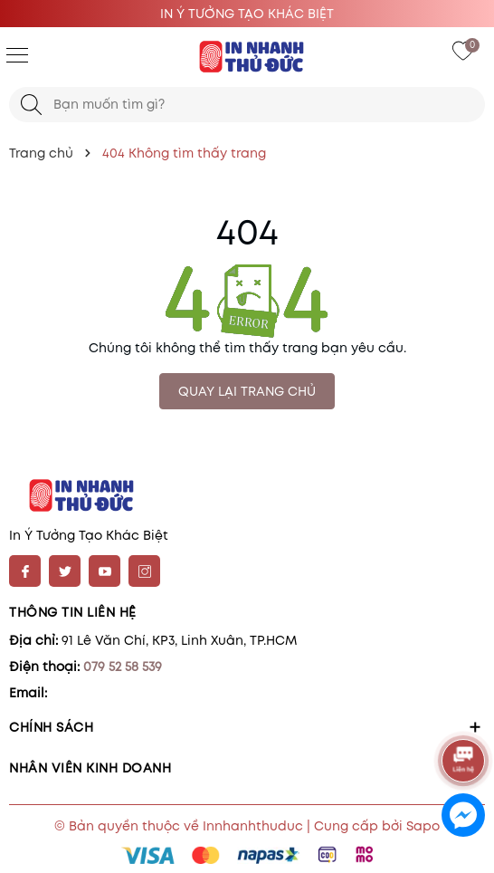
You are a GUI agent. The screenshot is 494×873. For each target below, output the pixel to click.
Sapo (423, 826)
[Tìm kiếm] (31, 104)
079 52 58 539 (122, 666)
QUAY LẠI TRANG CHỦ (247, 391)
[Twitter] (65, 571)
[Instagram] (144, 571)
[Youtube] (104, 571)
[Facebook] (25, 571)
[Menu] (17, 54)
